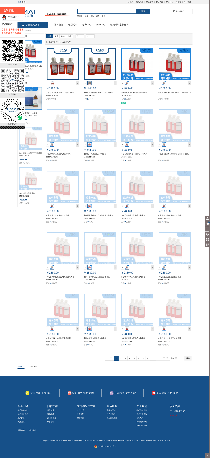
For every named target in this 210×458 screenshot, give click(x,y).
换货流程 (21, 422)
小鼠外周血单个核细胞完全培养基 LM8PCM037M (30, 67)
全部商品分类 (30, 25)
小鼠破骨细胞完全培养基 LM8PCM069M (173, 154)
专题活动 (72, 24)
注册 (24, 2)
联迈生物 (32, 430)
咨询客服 (173, 416)
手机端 (178, 2)
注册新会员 (51, 418)
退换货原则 (111, 410)
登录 (19, 2)
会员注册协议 (141, 414)
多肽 (92, 16)
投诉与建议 (111, 414)
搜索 (143, 11)
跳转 (188, 358)
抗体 (86, 16)
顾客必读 (50, 422)
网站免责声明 (141, 422)
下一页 (165, 358)
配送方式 (80, 418)
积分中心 (100, 24)
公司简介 (140, 418)
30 (125, 99)
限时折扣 (58, 24)
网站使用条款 (141, 426)
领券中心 (86, 24)
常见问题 (50, 410)
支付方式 (80, 410)
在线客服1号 (11, 17)
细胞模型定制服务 (119, 24)
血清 (103, 16)
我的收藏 (159, 2)
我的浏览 (149, 2)
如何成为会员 (23, 414)
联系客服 (21, 418)
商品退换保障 (112, 418)
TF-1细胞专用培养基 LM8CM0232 (27, 194)
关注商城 (187, 2)
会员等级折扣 (23, 410)
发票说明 (80, 414)
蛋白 (98, 16)
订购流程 (50, 414)
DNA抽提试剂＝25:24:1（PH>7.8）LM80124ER (28, 114)
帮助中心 (169, 2)
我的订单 (139, 2)
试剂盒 (80, 16)
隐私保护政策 (141, 410)
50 (23, 163)
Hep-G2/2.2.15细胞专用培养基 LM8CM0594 (30, 154)
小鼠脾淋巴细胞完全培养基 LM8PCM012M (174, 93)
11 (158, 358)
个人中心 (129, 2)
